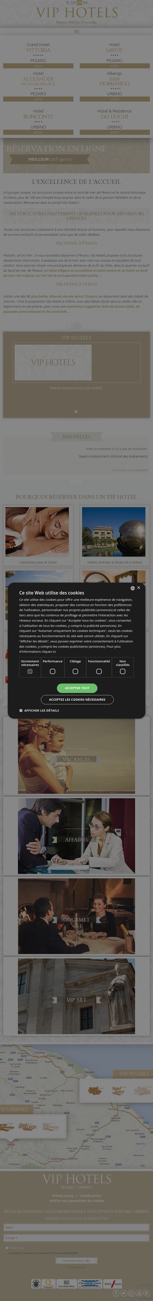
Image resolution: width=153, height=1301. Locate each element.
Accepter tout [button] (77, 688)
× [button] (138, 587)
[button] (39, 710)
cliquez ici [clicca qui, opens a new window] (49, 652)
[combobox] (133, 588)
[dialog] (76, 650)
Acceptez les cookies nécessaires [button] (77, 699)
